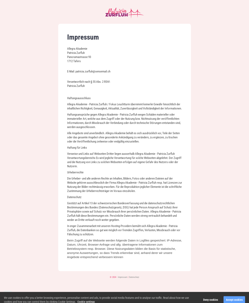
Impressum (122, 277)
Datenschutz (134, 277)
